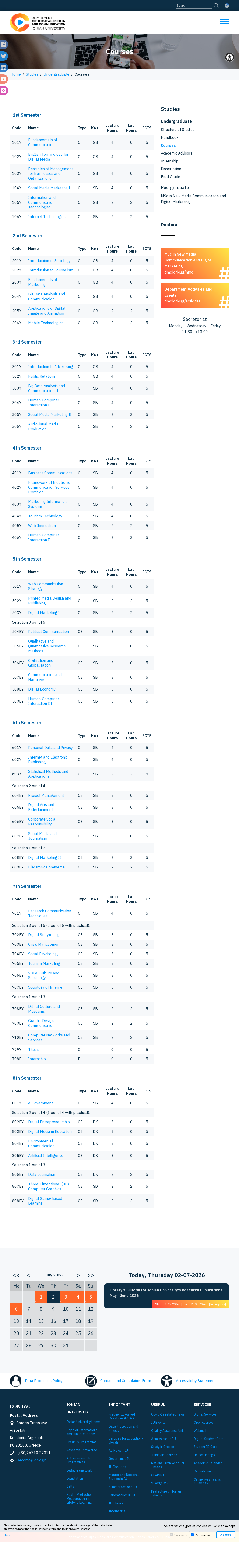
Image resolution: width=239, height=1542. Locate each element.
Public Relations (42, 376)
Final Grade (170, 176)
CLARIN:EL (159, 1475)
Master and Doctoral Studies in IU (124, 1477)
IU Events (158, 1423)
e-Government (40, 1103)
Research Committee (82, 1450)
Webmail (200, 1431)
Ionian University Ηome (83, 1422)
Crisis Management (44, 944)
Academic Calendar (208, 1463)
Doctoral (170, 224)
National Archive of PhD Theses (168, 1465)
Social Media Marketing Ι (49, 188)
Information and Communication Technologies (42, 202)
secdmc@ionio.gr (31, 1460)
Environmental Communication (41, 1143)
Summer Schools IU (123, 1487)
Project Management (46, 795)
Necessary (180, 1535)
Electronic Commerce (46, 867)
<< (16, 1275)
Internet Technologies (47, 216)
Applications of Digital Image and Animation (46, 311)
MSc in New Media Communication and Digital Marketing (193, 198)
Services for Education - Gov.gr (126, 1440)
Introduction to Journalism (50, 270)
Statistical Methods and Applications (48, 774)
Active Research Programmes (78, 1460)
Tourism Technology (45, 516)
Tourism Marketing (44, 963)
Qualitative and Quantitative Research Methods (47, 646)
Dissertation (171, 168)
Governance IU (119, 1459)
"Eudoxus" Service (164, 1455)
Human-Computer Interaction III (43, 701)
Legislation (75, 1479)
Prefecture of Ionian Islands (166, 1493)
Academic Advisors (176, 153)
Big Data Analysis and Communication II (46, 388)
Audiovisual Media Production (43, 426)
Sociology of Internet (46, 987)
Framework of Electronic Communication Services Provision (49, 487)
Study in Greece (162, 1447)
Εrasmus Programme (82, 1442)
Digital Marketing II (44, 857)
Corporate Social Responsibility (42, 821)
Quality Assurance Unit (167, 1431)
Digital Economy (42, 689)
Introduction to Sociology (49, 260)
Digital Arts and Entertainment (41, 807)
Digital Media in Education (50, 1131)
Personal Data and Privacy (50, 747)
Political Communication (48, 631)
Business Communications (50, 473)
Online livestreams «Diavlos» (207, 1482)
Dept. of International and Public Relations (82, 1432)
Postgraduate (175, 187)
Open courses (204, 1423)
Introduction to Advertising (50, 366)
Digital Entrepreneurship (49, 1122)
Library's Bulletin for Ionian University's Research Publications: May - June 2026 (166, 1293)
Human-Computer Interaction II (43, 537)
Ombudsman (203, 1471)
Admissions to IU (163, 1439)
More (7, 1535)
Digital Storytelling (44, 934)
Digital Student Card (209, 1439)
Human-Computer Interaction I (43, 402)
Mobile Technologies (45, 322)
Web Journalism (42, 525)
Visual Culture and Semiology (43, 975)
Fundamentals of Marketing (42, 282)
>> (90, 1275)
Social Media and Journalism (42, 836)
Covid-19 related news (168, 1414)
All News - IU (118, 1451)
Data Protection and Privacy (123, 1429)
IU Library (116, 1503)
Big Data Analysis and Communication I (46, 296)
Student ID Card (205, 1447)
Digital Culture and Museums (44, 1009)
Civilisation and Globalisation (40, 663)
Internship (37, 1059)
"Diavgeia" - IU (162, 1483)
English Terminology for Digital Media (48, 157)
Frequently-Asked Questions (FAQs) (122, 1416)
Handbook (170, 137)
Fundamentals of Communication (42, 142)
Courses (168, 145)
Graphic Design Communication (41, 1023)
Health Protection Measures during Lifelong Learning (79, 1498)
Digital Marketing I (44, 612)
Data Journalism (42, 1174)
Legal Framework (79, 1470)
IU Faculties (117, 1467)
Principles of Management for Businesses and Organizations (50, 173)
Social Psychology (43, 954)
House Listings (204, 1455)
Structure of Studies (177, 129)
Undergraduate (56, 74)
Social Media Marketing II (49, 414)
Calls (70, 1487)
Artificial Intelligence (45, 1155)
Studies (32, 74)
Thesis (33, 1049)
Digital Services (205, 1414)
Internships (117, 1511)
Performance (203, 1535)
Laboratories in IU (122, 1495)
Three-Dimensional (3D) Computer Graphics (48, 1186)
